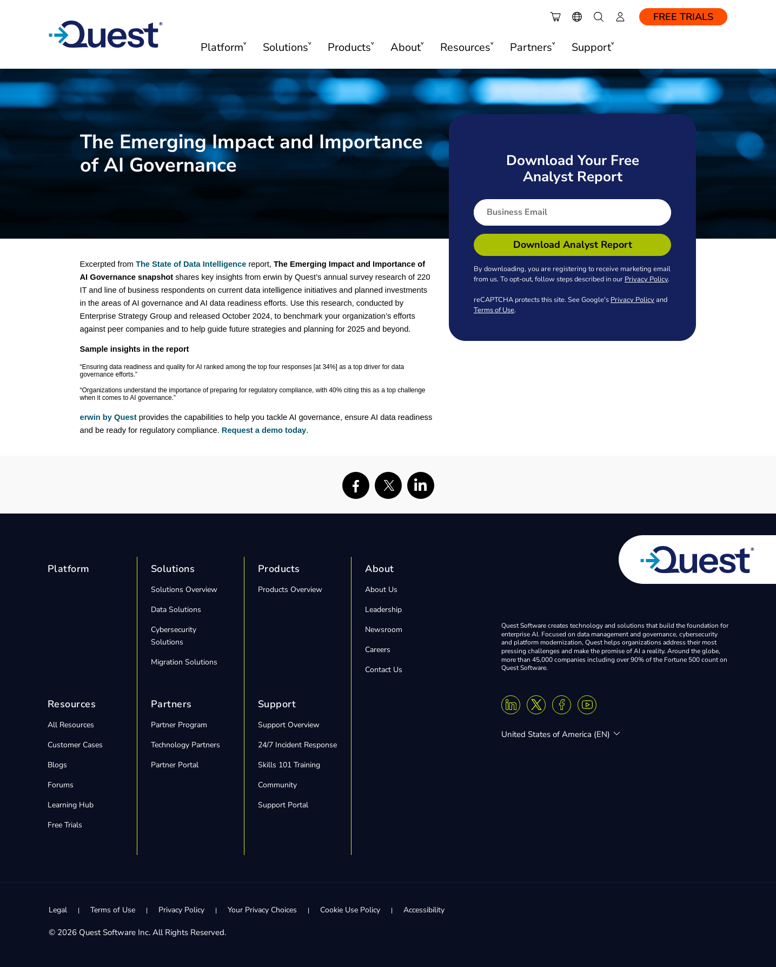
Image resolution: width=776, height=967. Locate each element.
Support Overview (289, 725)
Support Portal (283, 805)
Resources (72, 704)
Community (277, 785)
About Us (381, 589)
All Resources (71, 725)
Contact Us (383, 670)
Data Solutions (176, 609)
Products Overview (290, 589)
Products (279, 568)
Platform (69, 568)
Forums (61, 785)
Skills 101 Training (289, 765)
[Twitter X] (536, 704)
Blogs (57, 765)
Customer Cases (75, 745)
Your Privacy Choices (262, 910)
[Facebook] (561, 704)
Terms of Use (494, 310)
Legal (58, 910)
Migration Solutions (184, 662)
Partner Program (179, 725)
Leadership (383, 609)
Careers (377, 649)
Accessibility (424, 910)
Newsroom (383, 629)
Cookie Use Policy (350, 910)
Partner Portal (174, 765)
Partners (171, 704)
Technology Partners (185, 745)
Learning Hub (71, 805)
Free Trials (683, 16)
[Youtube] (587, 704)
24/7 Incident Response (297, 745)
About (379, 568)
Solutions (173, 568)
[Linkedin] (510, 704)
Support (277, 704)
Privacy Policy (646, 279)
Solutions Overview (184, 589)
